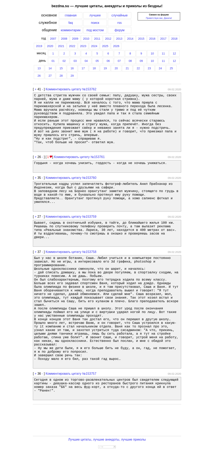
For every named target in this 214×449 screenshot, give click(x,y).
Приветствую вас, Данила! (159, 18)
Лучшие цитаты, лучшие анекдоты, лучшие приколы (107, 439)
